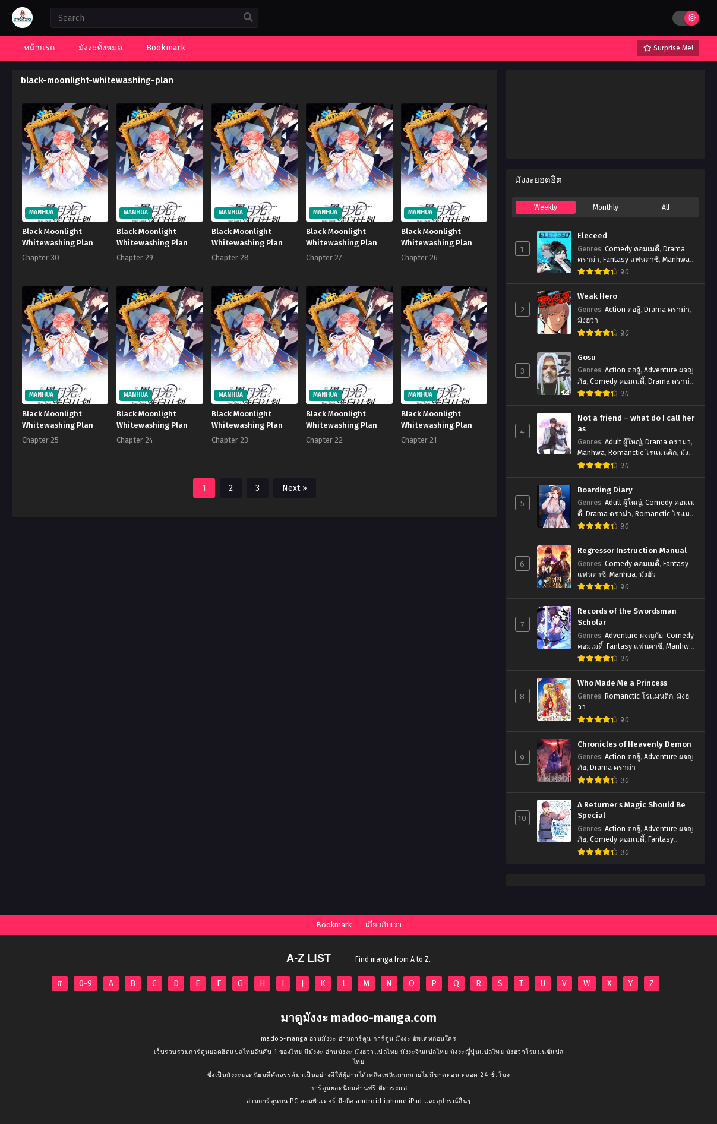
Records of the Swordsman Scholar (627, 617)
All (665, 207)
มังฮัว (647, 574)
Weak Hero (597, 296)
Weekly (545, 207)
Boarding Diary (605, 490)
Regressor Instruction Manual (632, 550)
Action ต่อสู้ (622, 309)
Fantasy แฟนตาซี (631, 259)
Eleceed (592, 236)
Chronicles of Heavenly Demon (634, 744)
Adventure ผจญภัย (634, 636)
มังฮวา (587, 320)
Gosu (586, 357)
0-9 (85, 983)
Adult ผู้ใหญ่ (623, 442)
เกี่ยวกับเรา (383, 924)
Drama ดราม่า (667, 309)
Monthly (605, 207)
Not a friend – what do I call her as (635, 423)
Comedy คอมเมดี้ (632, 249)
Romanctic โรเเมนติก (642, 453)
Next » (294, 488)
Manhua (622, 574)
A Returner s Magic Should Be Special (631, 810)
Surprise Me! (668, 48)
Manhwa (676, 259)
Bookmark (334, 924)
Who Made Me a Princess (622, 683)
